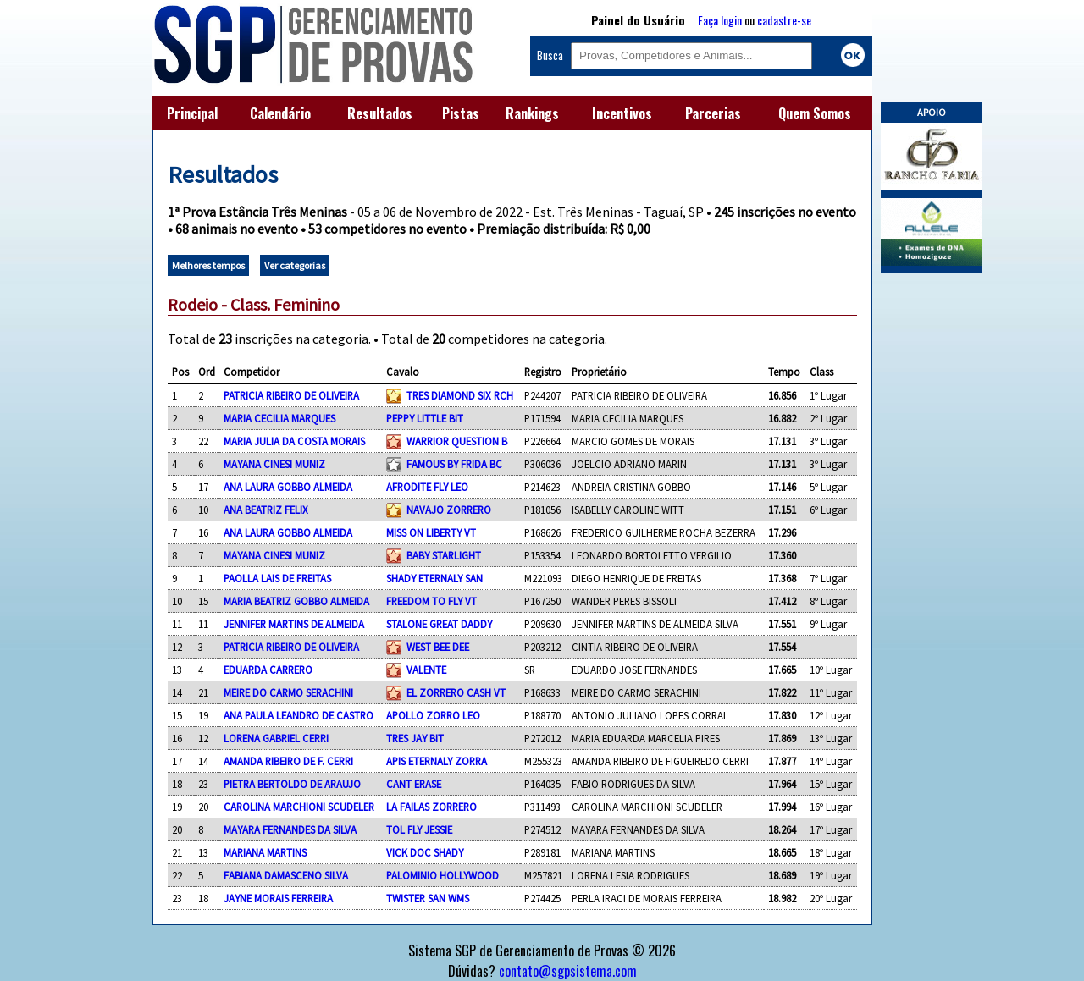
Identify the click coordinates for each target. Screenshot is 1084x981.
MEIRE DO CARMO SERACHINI (288, 692)
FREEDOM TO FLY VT (431, 601)
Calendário (280, 113)
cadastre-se (784, 20)
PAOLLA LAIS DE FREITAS (277, 578)
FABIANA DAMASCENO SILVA (286, 875)
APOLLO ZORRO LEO (433, 715)
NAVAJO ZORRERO (448, 509)
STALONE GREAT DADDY (439, 624)
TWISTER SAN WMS (427, 898)
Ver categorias (294, 265)
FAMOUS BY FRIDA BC (454, 464)
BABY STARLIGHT (443, 555)
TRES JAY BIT (415, 738)
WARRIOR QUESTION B (456, 441)
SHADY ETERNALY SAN (434, 578)
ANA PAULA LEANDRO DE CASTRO (298, 715)
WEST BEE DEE (437, 646)
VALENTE (426, 669)
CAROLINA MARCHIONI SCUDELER (299, 806)
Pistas (460, 113)
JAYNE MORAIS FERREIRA (278, 898)
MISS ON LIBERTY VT (431, 532)
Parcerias (713, 113)
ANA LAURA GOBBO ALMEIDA (288, 486)
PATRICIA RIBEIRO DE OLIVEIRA (291, 395)
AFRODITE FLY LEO (427, 486)
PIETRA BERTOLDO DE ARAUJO (292, 784)
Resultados (379, 113)
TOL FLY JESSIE (419, 829)
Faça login (720, 20)
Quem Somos (814, 113)
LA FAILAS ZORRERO (431, 806)
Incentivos (622, 113)
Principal (192, 113)
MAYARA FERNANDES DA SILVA (290, 829)
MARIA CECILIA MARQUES (279, 418)
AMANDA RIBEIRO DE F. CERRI (288, 761)
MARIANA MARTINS (265, 852)
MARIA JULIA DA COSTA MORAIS (294, 441)
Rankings (532, 113)
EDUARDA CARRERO (268, 669)
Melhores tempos (208, 265)
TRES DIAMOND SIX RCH (459, 395)
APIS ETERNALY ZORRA (436, 761)
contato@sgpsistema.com (568, 971)
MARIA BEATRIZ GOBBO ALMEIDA (296, 601)
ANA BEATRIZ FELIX (266, 509)
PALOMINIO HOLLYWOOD (442, 875)
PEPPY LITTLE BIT (424, 418)
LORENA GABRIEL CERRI (276, 738)
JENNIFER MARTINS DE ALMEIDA (294, 624)
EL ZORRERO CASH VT (456, 692)
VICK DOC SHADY (424, 852)
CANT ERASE (413, 784)
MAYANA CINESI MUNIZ (274, 464)
